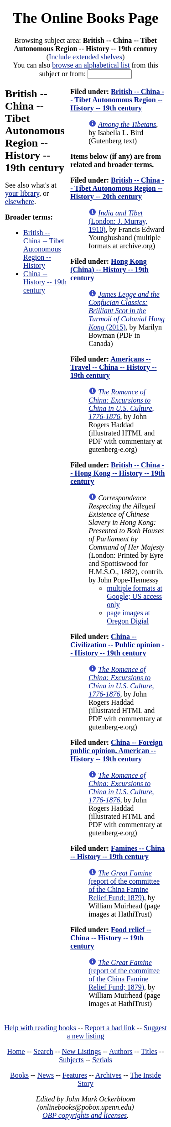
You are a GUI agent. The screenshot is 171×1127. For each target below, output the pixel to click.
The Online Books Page (85, 18)
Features (74, 1075)
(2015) (126, 310)
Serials (102, 1060)
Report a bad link (110, 1028)
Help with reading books (40, 1028)
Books (19, 1075)
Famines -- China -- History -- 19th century (117, 852)
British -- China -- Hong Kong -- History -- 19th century (117, 473)
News (45, 1075)
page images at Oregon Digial (128, 617)
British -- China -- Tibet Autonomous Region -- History (43, 249)
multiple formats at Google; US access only (134, 596)
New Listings (81, 1051)
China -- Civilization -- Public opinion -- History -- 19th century (117, 645)
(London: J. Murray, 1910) (117, 221)
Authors (121, 1051)
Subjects (71, 1060)
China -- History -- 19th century (45, 282)
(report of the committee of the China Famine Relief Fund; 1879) (124, 885)
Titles (149, 1051)
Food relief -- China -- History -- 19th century (110, 938)
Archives (108, 1075)
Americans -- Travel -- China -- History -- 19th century (113, 367)
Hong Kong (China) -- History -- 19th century (109, 269)
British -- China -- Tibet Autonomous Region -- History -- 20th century (117, 188)
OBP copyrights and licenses (84, 1115)
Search (43, 1051)
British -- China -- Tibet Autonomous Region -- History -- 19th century (117, 100)
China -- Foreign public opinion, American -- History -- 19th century (116, 751)
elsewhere (19, 201)
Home (16, 1051)
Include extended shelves (85, 57)
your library (22, 193)
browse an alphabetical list (91, 65)
